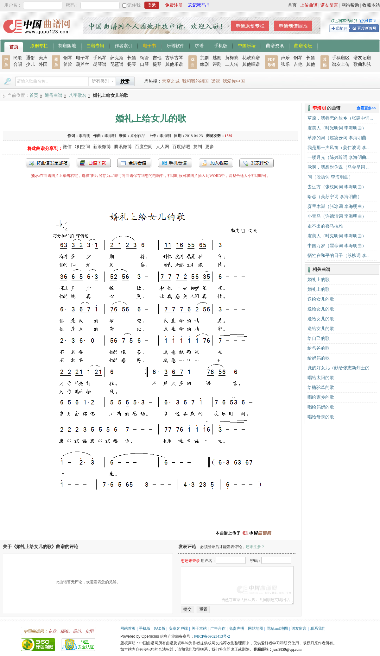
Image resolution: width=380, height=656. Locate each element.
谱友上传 (341, 64)
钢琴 (67, 57)
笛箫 (67, 64)
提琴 (157, 64)
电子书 (149, 45)
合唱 (17, 64)
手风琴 (99, 57)
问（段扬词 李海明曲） (330, 177)
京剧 (204, 57)
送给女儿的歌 (320, 299)
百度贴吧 (181, 146)
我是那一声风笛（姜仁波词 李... (338, 147)
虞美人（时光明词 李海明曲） (336, 128)
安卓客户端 (178, 628)
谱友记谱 (362, 57)
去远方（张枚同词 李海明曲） (336, 186)
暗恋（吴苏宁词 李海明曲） (334, 196)
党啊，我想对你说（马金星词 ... (338, 167)
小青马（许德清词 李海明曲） (336, 216)
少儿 (30, 64)
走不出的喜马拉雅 (325, 226)
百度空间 (144, 146)
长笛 (131, 57)
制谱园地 (67, 45)
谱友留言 (329, 5)
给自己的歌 (318, 338)
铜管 (144, 57)
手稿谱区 (341, 57)
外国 (43, 64)
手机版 (220, 45)
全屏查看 (134, 163)
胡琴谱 (99, 64)
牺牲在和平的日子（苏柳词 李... (338, 255)
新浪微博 (102, 146)
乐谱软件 (175, 45)
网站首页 (128, 628)
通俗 (30, 57)
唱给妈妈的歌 (320, 407)
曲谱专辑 (95, 45)
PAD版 (159, 628)
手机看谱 (175, 163)
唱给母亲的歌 (320, 417)
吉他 (157, 57)
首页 (292, 5)
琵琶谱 (117, 64)
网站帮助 (350, 5)
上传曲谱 (309, 5)
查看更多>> (366, 108)
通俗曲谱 (53, 95)
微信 (67, 146)
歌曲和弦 (362, 64)
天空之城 (171, 81)
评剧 (216, 64)
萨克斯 (117, 57)
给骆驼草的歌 (320, 387)
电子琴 (82, 57)
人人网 (162, 146)
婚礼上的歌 (318, 279)
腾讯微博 (123, 146)
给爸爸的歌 (318, 348)
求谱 (199, 45)
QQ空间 (82, 146)
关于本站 (199, 628)
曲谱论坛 (303, 45)
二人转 (231, 64)
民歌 (17, 57)
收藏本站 (371, 5)
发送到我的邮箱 (48, 163)
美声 (43, 57)
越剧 (216, 57)
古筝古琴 (174, 57)
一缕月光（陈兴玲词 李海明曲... (338, 157)
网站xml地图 (277, 628)
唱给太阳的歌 (320, 377)
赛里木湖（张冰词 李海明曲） (336, 206)
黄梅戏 (231, 57)
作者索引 (123, 45)
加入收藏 (216, 163)
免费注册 (174, 5)
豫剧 (204, 64)
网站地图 (255, 628)
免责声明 (236, 628)
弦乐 (285, 64)
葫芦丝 (82, 64)
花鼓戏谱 (251, 57)
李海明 (84, 136)
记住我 (134, 5)
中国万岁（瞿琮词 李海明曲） (336, 245)
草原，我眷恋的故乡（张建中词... (340, 118)
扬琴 (131, 64)
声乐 (285, 57)
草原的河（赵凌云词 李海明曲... (338, 137)
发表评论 (256, 163)
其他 (310, 64)
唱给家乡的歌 (320, 397)
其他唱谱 (251, 64)
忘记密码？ (199, 5)
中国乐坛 (247, 45)
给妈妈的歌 (318, 358)
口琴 (144, 64)
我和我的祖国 (195, 81)
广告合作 (217, 628)
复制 (197, 146)
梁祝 (215, 81)
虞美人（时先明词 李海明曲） (336, 236)
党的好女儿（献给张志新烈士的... (340, 367)
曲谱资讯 (275, 45)
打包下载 (94, 163)
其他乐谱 (174, 64)
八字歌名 (77, 95)
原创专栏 (39, 45)
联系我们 (318, 628)
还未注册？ (255, 547)
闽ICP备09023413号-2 (212, 636)
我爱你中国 (234, 81)
